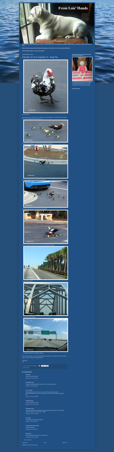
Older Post (64, 442)
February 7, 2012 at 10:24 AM (32, 404)
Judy (27, 374)
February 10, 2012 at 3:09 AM (32, 437)
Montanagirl (28, 382)
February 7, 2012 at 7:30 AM (32, 378)
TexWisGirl (28, 400)
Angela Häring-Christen (31, 425)
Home (45, 442)
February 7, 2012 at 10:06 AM (32, 396)
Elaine (27, 433)
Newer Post (25, 442)
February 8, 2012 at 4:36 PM (32, 429)
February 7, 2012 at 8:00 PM (32, 421)
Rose (27, 417)
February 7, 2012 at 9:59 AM (32, 386)
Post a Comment (27, 439)
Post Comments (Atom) (33, 445)
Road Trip (28, 367)
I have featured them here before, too (32, 118)
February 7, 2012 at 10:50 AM (32, 413)
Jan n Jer (28, 390)
